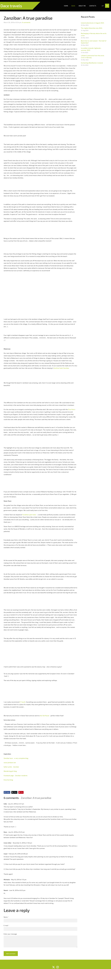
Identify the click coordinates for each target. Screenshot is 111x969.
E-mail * (6, 922)
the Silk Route (44, 712)
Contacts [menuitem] (90, 4)
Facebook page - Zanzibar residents (16, 772)
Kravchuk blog (8, 776)
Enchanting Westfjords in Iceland (92, 59)
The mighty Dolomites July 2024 (91, 24)
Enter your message (10, 930)
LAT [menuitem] (101, 4)
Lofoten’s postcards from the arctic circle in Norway (92, 53)
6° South (22, 698)
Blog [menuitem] (71, 4)
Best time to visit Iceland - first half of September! (93, 38)
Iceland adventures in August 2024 (92, 19)
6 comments (26, 19)
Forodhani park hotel (29, 511)
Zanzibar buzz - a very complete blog (16, 754)
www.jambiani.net (10, 759)
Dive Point (71, 406)
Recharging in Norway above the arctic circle (94, 31)
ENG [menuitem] (105, 4)
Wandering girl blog (10, 767)
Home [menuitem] (64, 4)
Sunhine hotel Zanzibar (61, 364)
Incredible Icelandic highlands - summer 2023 (91, 45)
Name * (6, 913)
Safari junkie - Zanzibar (11, 763)
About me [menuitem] (80, 4)
